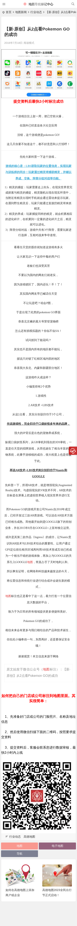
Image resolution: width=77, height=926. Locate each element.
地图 (30, 562)
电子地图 (57, 845)
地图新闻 (21, 12)
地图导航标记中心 (38, 4)
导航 (19, 853)
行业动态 (36, 12)
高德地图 (29, 836)
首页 (8, 12)
